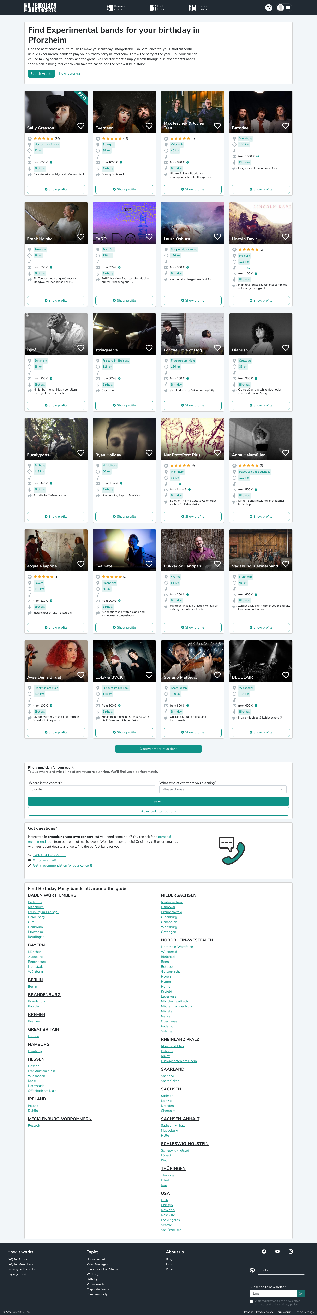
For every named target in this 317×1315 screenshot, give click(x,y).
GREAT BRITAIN (43, 1029)
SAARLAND (172, 1069)
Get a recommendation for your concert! (62, 865)
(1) (249, 268)
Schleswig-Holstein (176, 1150)
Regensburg (37, 961)
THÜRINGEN (173, 1168)
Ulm (31, 922)
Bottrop (167, 966)
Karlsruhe (35, 902)
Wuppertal (169, 952)
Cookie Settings (304, 1312)
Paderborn (169, 1026)
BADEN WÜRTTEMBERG (52, 895)
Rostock (34, 1125)
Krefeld (166, 991)
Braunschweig (171, 912)
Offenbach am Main (42, 1091)
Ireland (33, 1105)
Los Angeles (170, 1220)
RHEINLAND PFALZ (180, 1039)
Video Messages (97, 1264)
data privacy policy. (286, 1305)
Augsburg (35, 956)
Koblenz (167, 1051)
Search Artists (41, 73)
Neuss (166, 1016)
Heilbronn (35, 927)
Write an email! (44, 860)
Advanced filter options (158, 811)
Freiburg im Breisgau (43, 912)
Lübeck (166, 1155)
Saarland (167, 1076)
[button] (284, 7)
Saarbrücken (170, 1081)
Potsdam (34, 1006)
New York (168, 1210)
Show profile (58, 189)
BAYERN (36, 945)
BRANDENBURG (44, 995)
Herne (165, 986)
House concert (96, 1259)
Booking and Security (21, 1269)
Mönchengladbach (174, 1001)
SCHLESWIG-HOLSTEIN (185, 1144)
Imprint (248, 1312)
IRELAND (37, 1099)
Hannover (168, 907)
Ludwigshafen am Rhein (179, 1061)
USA (165, 1193)
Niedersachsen (172, 902)
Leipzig (166, 1101)
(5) (180, 484)
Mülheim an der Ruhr (176, 1006)
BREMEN (36, 1014)
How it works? (69, 73)
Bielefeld (168, 956)
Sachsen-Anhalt (173, 1125)
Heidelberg (36, 917)
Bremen (34, 1021)
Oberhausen (170, 1021)
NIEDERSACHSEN (178, 895)
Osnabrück (169, 922)
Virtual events (96, 1284)
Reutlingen (36, 937)
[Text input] (273, 1293)
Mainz (165, 1056)
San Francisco (171, 1230)
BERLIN (35, 980)
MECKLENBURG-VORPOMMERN (60, 1119)
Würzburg (35, 971)
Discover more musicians (158, 748)
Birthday (92, 1279)
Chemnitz (168, 1110)
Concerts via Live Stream (103, 1269)
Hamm (166, 981)
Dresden (167, 1105)
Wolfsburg (169, 927)
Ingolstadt (35, 966)
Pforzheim (35, 932)
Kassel (33, 1081)
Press (169, 1269)
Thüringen (168, 1175)
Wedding (92, 1274)
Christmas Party (97, 1294)
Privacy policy (264, 1312)
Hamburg (35, 1051)
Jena (164, 1185)
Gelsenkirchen (172, 971)
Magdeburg (169, 1130)
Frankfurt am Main (41, 1071)
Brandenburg (37, 1001)
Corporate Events (98, 1289)
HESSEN (36, 1059)
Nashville (168, 1215)
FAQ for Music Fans (20, 1264)
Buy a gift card (16, 1274)
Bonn (165, 961)
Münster (167, 1011)
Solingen (167, 1031)
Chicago (167, 1205)
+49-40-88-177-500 (49, 855)
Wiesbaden (36, 1076)
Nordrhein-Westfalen (177, 947)
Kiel (164, 1160)
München (35, 952)
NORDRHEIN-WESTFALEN (187, 940)
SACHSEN (171, 1089)
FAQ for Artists (17, 1259)
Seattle (166, 1225)
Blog (169, 1259)
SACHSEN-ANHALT (180, 1119)
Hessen (33, 1066)
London (33, 1036)
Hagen (166, 976)
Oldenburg (169, 917)
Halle (165, 1135)
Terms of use (283, 1312)
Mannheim (36, 907)
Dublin (33, 1110)
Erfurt (165, 1180)
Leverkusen (169, 996)
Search (158, 801)
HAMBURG (39, 1044)
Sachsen (167, 1096)
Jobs (169, 1264)
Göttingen (168, 932)
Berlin (32, 986)
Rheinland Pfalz (172, 1046)
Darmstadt (36, 1086)
